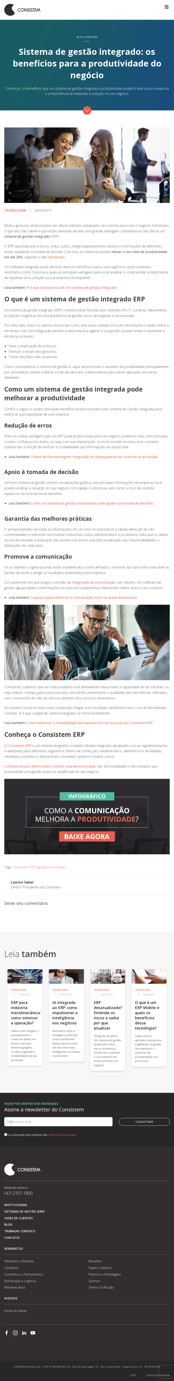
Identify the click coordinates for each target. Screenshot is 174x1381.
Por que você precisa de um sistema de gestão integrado (71, 287)
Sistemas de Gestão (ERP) (24, 1211)
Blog (8, 1224)
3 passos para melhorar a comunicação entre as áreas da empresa (84, 597)
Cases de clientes (18, 1218)
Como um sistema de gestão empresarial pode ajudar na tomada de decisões (92, 503)
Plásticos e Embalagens (105, 1274)
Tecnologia (15, 210)
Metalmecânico (14, 1287)
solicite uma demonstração (74, 766)
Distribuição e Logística (20, 1281)
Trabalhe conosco (19, 1231)
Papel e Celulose (100, 1268)
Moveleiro (95, 1261)
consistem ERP (24, 867)
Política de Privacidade (62, 1135)
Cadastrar (144, 1122)
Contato (11, 1238)
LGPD (133, 1375)
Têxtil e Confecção (101, 1287)
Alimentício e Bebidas (19, 1261)
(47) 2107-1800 (18, 1193)
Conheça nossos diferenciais (27, 766)
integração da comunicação (94, 582)
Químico (94, 1281)
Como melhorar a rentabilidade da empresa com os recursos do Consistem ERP (89, 722)
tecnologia (57, 867)
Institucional (15, 1205)
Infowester (56, 257)
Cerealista (11, 1268)
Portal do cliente (15, 1311)
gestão (42, 867)
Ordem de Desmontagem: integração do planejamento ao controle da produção (94, 456)
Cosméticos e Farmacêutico (23, 1274)
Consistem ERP (20, 745)
